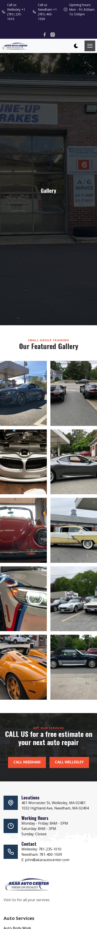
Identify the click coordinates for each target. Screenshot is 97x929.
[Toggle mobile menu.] (90, 46)
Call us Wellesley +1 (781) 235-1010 (13, 12)
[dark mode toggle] (76, 46)
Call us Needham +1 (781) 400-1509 (45, 12)
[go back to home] (27, 884)
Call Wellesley (69, 762)
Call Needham (27, 762)
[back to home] (15, 46)
